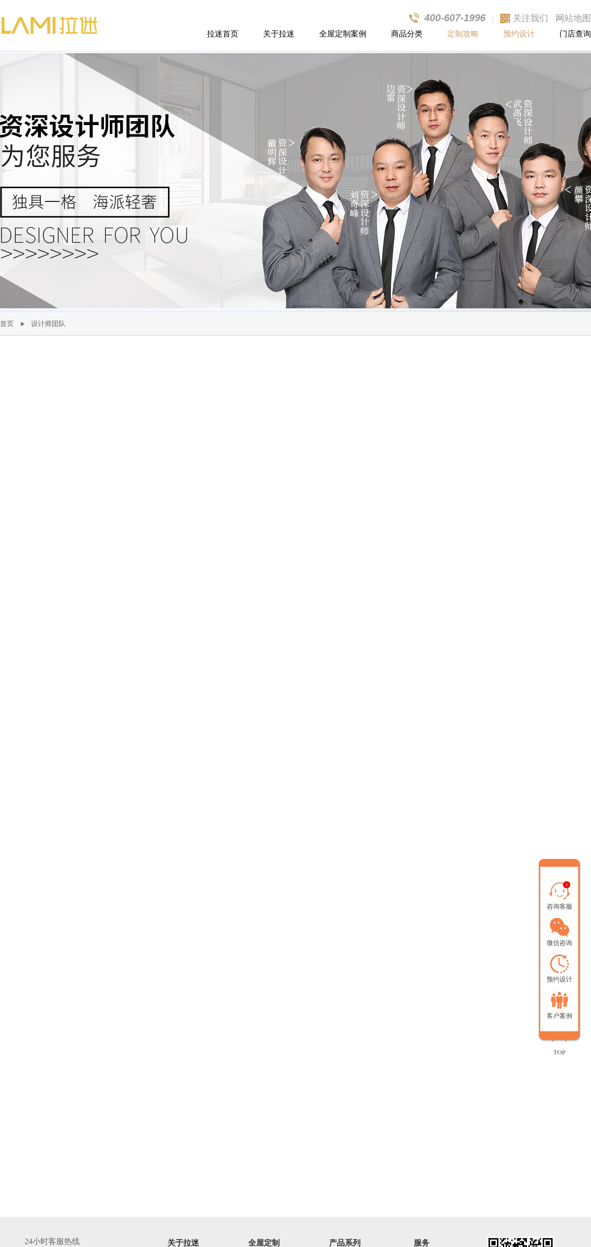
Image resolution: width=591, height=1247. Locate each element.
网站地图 (573, 18)
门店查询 (575, 34)
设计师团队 (48, 324)
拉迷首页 (222, 34)
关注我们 (530, 18)
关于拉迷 (279, 34)
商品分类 (407, 34)
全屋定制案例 (342, 34)
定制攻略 (463, 34)
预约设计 (519, 34)
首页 (7, 324)
